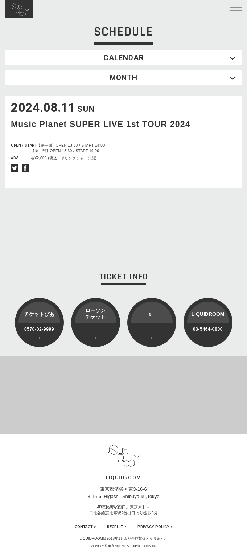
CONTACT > (85, 527)
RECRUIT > (117, 527)
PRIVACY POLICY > (155, 527)
